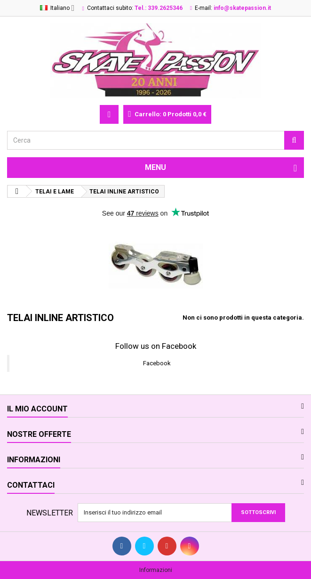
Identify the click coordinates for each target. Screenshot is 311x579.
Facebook (157, 363)
